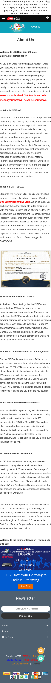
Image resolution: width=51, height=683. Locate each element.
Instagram (13, 649)
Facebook (7, 649)
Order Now (25, 586)
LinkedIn (31, 649)
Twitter (19, 649)
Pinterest (25, 649)
